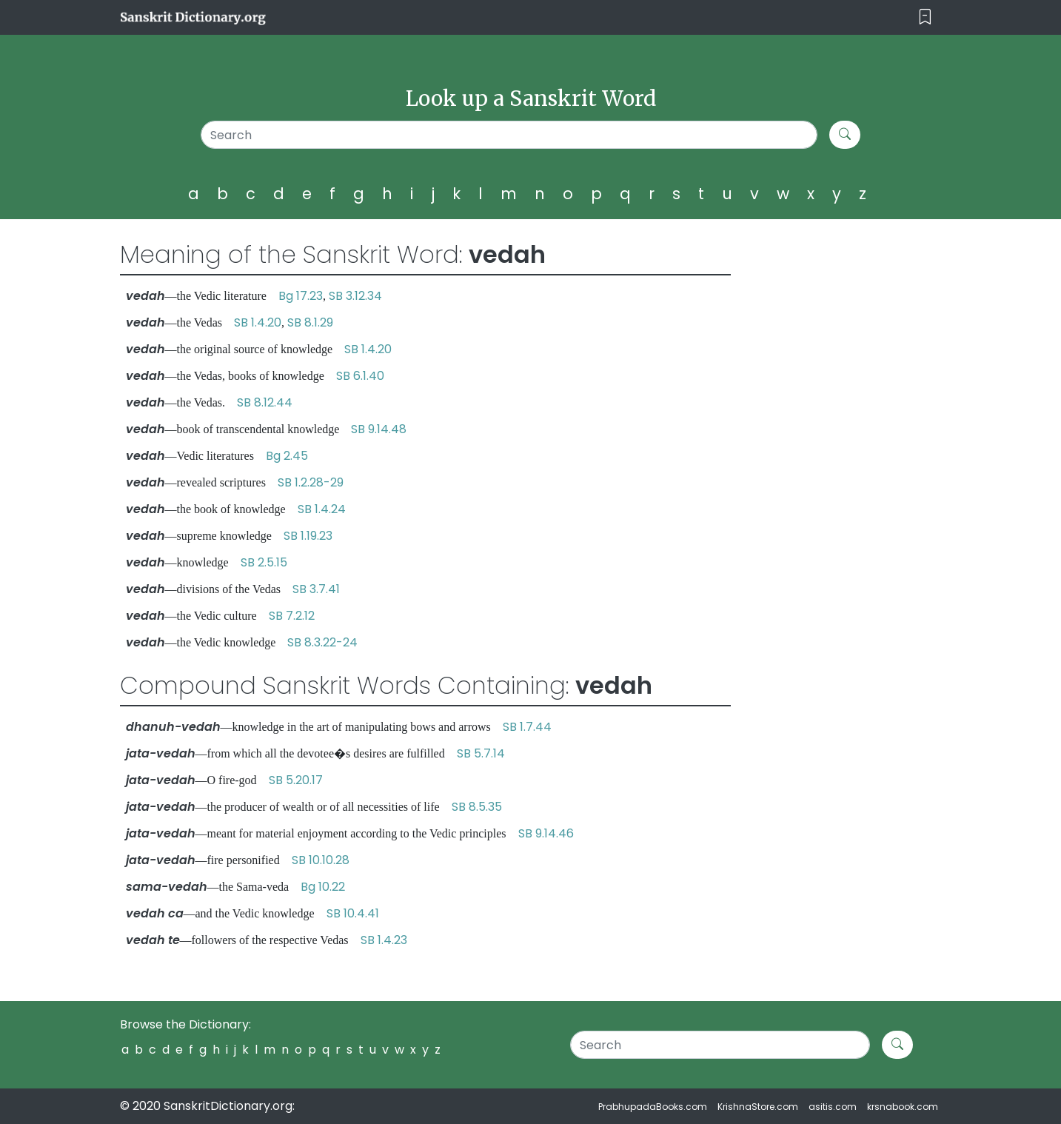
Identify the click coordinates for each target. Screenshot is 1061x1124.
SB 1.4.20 (257, 322)
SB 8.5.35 (477, 806)
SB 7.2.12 (292, 615)
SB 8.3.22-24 (322, 642)
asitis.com (833, 1106)
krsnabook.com (902, 1106)
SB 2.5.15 (264, 562)
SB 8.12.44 (264, 402)
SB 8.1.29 (310, 322)
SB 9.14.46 (546, 833)
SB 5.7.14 (481, 753)
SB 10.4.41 (353, 913)
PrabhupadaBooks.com (652, 1106)
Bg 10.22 (323, 886)
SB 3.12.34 (355, 295)
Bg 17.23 (300, 295)
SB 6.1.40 (360, 375)
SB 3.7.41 (316, 589)
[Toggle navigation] (925, 17)
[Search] (509, 135)
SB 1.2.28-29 (311, 482)
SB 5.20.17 (296, 780)
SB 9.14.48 (378, 429)
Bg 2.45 (287, 455)
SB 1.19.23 (308, 535)
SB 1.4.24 (322, 509)
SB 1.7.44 (527, 726)
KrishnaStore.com (757, 1106)
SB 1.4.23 (384, 940)
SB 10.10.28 (320, 860)
